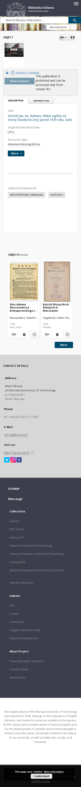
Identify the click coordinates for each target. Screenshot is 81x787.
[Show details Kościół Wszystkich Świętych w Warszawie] (67, 334)
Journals (15, 521)
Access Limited (22, 72)
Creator (14, 614)
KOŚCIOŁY (57, 195)
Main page (15, 499)
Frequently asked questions (27, 661)
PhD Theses (17, 529)
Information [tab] (41, 100)
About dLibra (18, 677)
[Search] (74, 20)
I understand (41, 776)
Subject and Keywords (23, 638)
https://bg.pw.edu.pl (16, 452)
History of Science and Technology (31, 545)
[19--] (11, 132)
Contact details (19, 669)
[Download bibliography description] (13, 334)
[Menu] (76, 3)
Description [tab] (15, 100)
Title (12, 605)
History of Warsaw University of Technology (37, 554)
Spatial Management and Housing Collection (37, 570)
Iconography (17, 562)
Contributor (17, 622)
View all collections (21, 583)
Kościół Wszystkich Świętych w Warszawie (56, 307)
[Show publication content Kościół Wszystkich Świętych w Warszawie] (57, 334)
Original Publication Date (25, 630)
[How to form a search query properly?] (73, 27)
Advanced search (58, 27)
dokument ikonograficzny (24, 144)
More (63, 345)
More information (54, 771)
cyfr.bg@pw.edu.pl (15, 435)
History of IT (17, 537)
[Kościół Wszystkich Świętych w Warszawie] (57, 282)
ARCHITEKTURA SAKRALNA (26, 195)
